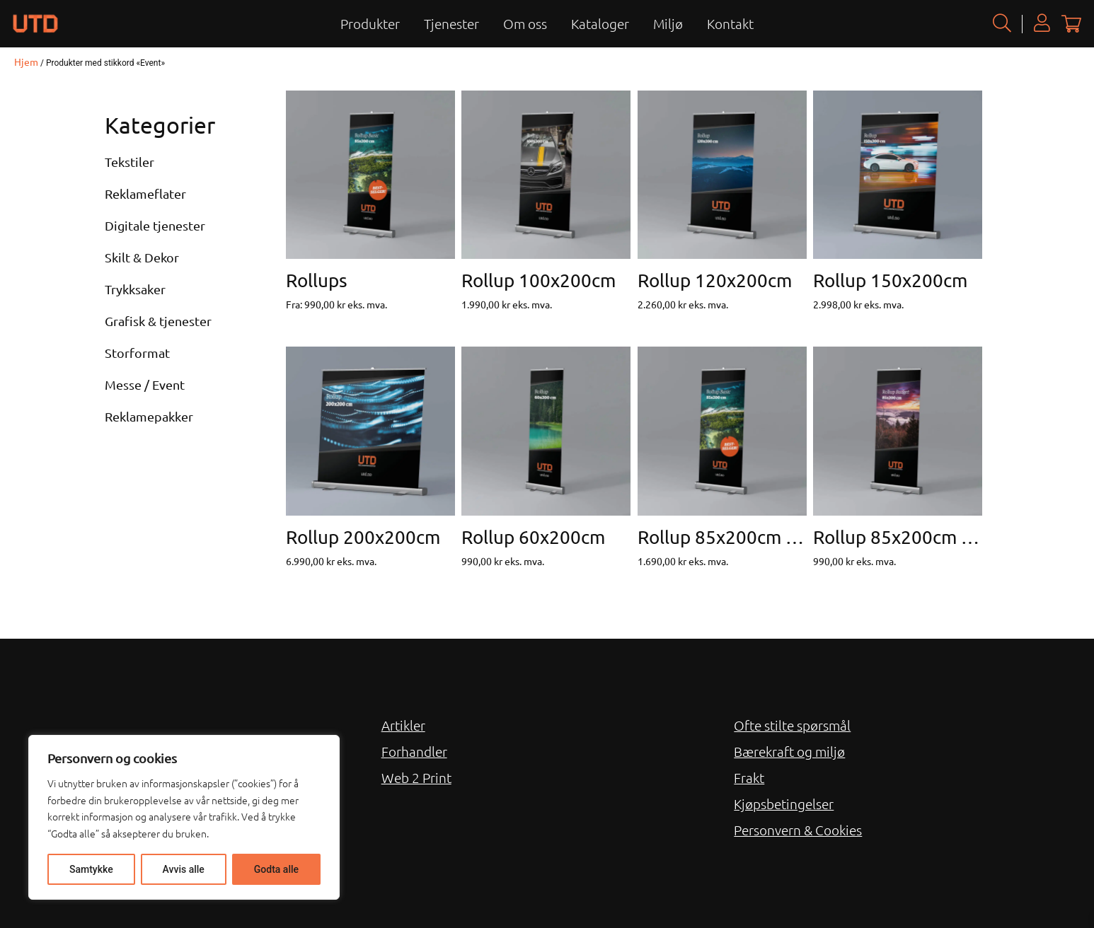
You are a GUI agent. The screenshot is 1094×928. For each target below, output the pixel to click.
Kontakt (730, 23)
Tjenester (451, 23)
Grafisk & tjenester (158, 320)
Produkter (370, 23)
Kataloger (600, 23)
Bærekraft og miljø (789, 751)
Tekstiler (129, 161)
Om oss (525, 23)
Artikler (403, 725)
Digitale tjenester (155, 225)
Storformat (137, 352)
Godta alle (276, 869)
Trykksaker (135, 289)
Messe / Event (145, 384)
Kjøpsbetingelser (784, 803)
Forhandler (414, 751)
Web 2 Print (416, 777)
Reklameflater (145, 193)
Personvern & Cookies (798, 829)
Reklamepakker (149, 416)
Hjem (26, 61)
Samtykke (91, 869)
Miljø (668, 23)
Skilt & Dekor (142, 257)
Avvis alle (184, 869)
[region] (184, 817)
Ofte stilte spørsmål (792, 725)
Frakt (749, 777)
